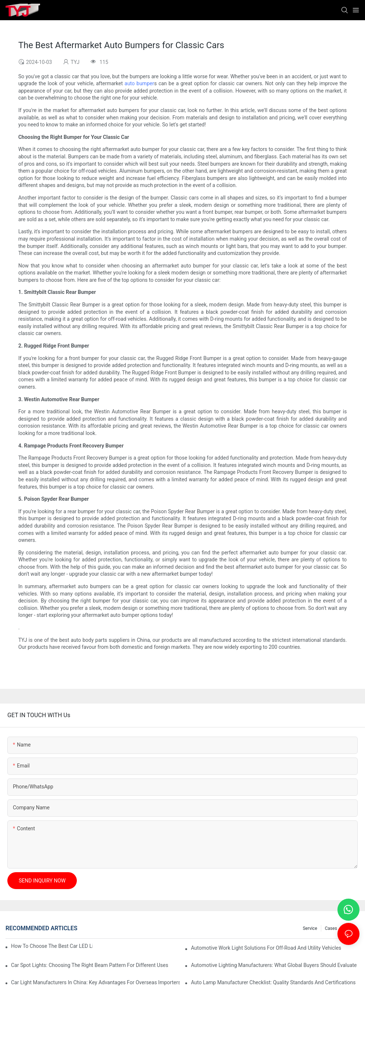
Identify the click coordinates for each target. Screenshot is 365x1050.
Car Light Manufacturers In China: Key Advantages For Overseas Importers (95, 982)
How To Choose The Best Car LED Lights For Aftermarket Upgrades (52, 946)
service (310, 928)
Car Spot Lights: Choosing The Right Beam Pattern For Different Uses (89, 965)
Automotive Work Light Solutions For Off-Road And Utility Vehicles (266, 948)
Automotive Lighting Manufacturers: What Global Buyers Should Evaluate (274, 965)
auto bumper (139, 83)
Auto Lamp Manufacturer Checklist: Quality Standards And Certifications (273, 982)
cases (331, 928)
